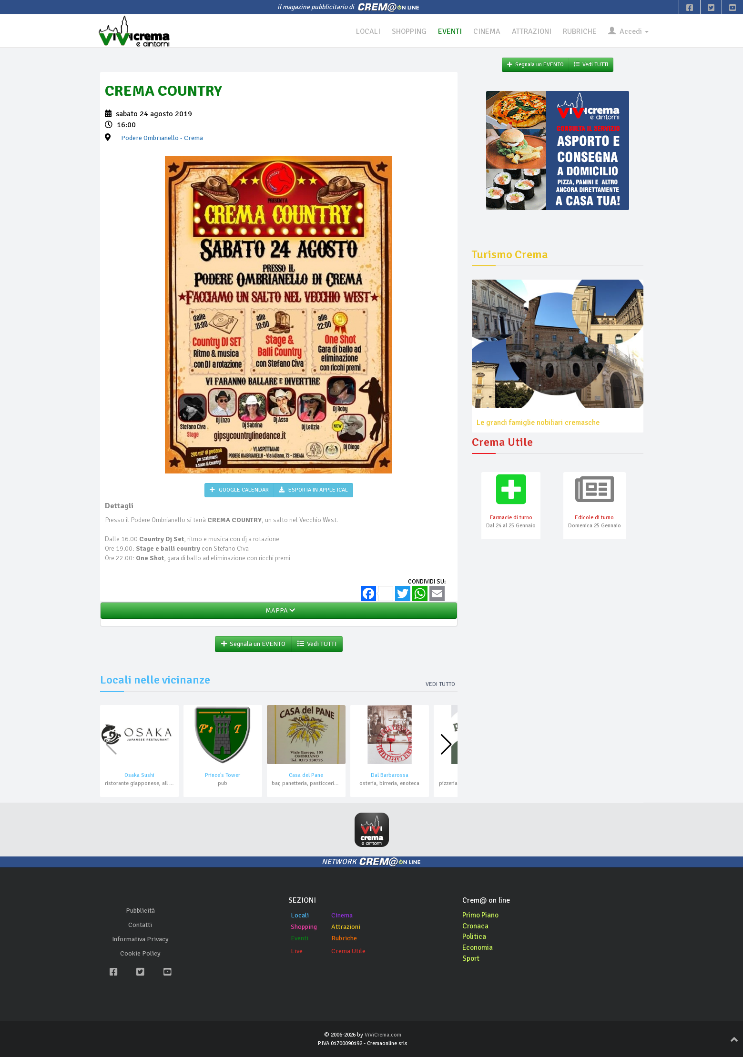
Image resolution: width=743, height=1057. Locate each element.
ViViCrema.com (383, 1035)
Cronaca (475, 926)
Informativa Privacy (140, 940)
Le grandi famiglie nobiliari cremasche (538, 422)
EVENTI (449, 31)
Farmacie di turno (511, 518)
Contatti (140, 925)
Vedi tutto (440, 684)
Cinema (342, 915)
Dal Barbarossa (389, 775)
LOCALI (367, 31)
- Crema (162, 138)
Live (297, 951)
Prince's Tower (222, 775)
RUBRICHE (580, 31)
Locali (300, 915)
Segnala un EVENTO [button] (253, 644)
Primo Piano (481, 915)
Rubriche (344, 938)
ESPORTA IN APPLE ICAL (313, 490)
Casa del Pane (306, 775)
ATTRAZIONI (531, 31)
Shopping (304, 927)
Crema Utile (348, 951)
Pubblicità (140, 911)
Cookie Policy (140, 954)
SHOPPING (408, 31)
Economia (478, 948)
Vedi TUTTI (316, 644)
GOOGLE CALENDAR (239, 490)
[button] (446, 745)
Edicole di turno (594, 518)
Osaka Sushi (139, 775)
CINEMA (486, 31)
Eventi (299, 938)
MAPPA (279, 611)
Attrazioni (345, 927)
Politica (474, 937)
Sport (471, 959)
